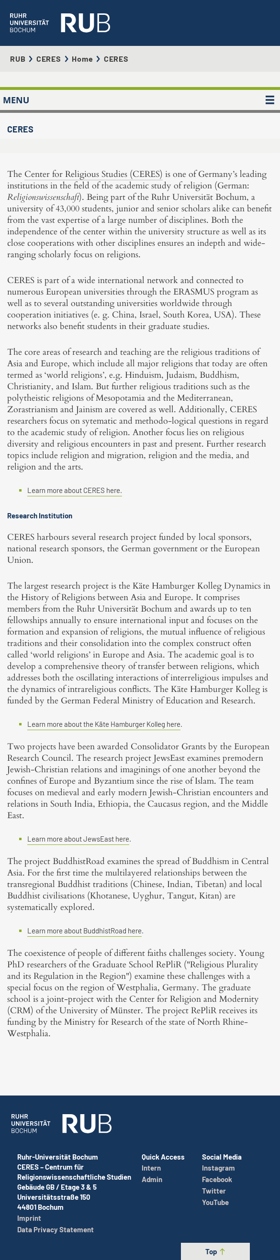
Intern (151, 1167)
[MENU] (270, 100)
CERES (48, 58)
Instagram (218, 1167)
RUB (17, 58)
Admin (152, 1179)
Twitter (214, 1190)
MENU (16, 100)
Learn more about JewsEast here (78, 838)
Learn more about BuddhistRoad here (84, 930)
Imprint (29, 1218)
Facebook (217, 1179)
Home (82, 58)
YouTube (215, 1202)
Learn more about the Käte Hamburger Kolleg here (103, 724)
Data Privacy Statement (55, 1229)
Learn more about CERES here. (74, 490)
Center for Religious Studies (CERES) (93, 174)
